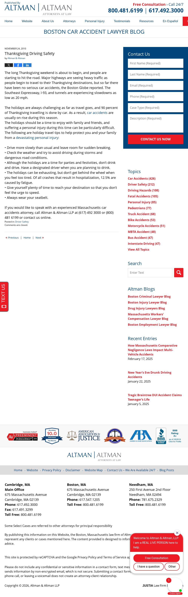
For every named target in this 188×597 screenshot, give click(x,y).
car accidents (97, 112)
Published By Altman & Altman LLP (145, 8)
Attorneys (69, 21)
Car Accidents (141, 178)
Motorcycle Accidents (146, 226)
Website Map (94, 470)
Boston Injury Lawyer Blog (147, 302)
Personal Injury (95, 21)
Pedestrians (139, 208)
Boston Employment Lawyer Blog (152, 325)
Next (40, 237)
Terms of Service (114, 557)
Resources (146, 21)
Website (27, 21)
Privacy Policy (51, 470)
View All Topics (138, 249)
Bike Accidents (141, 220)
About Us (48, 21)
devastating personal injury (37, 137)
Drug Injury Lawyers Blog (146, 308)
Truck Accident (141, 214)
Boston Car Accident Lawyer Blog (38, 8)
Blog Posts (167, 470)
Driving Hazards (143, 190)
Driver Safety (22, 221)
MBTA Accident (142, 232)
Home (9, 21)
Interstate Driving (144, 244)
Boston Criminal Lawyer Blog (149, 296)
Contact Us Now (156, 139)
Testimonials (122, 21)
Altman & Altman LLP (45, 585)
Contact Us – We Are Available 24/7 (131, 470)
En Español (170, 21)
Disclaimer (73, 470)
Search (178, 272)
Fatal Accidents (143, 196)
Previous (12, 237)
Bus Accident (140, 238)
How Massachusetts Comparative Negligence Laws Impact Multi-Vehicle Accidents (152, 349)
